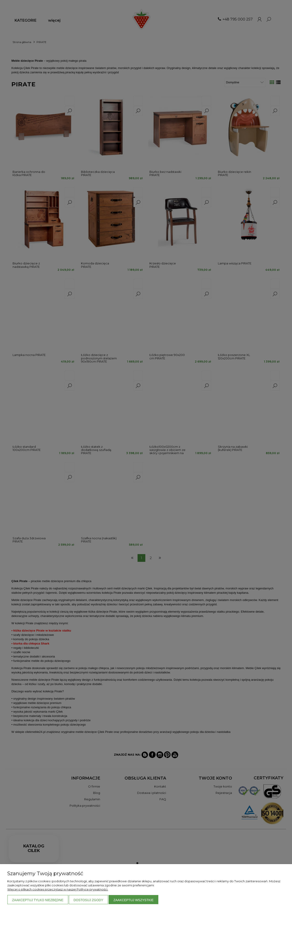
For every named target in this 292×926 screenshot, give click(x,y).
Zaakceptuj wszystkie (133, 900)
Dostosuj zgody (88, 900)
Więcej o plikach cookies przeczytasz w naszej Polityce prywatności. (57, 889)
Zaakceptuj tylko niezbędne (37, 900)
